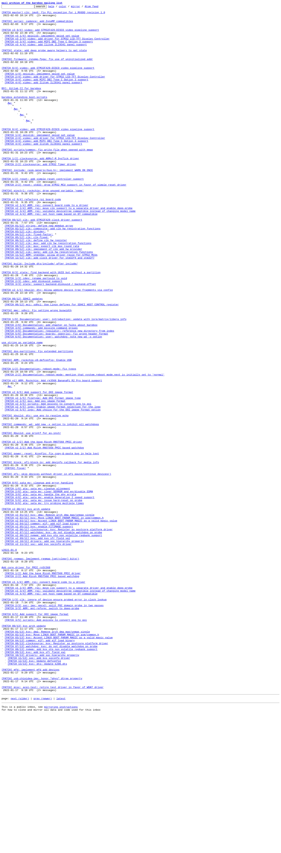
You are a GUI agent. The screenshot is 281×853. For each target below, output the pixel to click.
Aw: (10, 122)
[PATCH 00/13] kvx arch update (24, 750)
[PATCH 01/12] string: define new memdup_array (39, 270)
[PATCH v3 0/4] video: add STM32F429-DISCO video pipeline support (50, 35)
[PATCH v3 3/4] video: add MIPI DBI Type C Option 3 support (49, 49)
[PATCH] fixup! (15, 561)
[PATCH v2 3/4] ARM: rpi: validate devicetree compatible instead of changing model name (70, 252)
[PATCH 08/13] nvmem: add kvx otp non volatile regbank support (51, 778)
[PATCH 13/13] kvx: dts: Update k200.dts (37, 795)
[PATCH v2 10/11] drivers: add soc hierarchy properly (44, 648)
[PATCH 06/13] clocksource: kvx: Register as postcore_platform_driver (56, 771)
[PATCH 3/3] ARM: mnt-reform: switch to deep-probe (42, 729)
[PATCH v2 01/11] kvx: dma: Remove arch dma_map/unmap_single (49, 617)
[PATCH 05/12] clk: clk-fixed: (27, 284)
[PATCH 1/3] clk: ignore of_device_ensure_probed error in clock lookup (54, 718)
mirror (81, 7)
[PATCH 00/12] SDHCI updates (22, 357)
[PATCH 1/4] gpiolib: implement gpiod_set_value (40, 87)
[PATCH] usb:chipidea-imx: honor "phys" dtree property (42, 813)
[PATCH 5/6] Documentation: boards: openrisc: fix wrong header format (56, 399)
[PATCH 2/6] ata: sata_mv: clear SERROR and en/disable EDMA (49, 589)
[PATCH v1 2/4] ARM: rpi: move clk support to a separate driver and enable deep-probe (68, 704)
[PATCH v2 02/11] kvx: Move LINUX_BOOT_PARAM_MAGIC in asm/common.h (54, 620)
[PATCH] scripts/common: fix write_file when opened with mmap (47, 179)
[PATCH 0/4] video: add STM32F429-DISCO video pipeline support (48, 80)
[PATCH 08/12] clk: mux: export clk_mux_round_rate (42, 294)
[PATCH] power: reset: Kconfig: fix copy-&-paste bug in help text (50, 543)
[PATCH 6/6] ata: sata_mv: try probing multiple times (44, 603)
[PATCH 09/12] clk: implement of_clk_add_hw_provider (43, 298)
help (57, 7)
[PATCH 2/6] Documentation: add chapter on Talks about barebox (51, 389)
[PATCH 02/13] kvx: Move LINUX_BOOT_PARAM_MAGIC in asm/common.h (52, 760)
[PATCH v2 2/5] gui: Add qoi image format (35, 480)
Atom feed (97, 7)
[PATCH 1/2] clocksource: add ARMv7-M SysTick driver (40, 189)
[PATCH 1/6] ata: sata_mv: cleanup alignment (37, 585)
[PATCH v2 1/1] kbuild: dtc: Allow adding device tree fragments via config (57, 347)
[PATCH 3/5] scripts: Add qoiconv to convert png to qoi (46, 743)
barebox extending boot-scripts (24, 115)
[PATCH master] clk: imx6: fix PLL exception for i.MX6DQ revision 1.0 (53, 14)
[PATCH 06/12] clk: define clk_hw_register (36, 287)
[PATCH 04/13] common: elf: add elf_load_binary (40, 767)
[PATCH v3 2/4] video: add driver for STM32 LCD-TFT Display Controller (57, 45)
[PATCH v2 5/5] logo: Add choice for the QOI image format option (52, 491)
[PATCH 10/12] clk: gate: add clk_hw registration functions (49, 301)
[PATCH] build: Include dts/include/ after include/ (40, 315)
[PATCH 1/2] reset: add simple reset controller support (43, 214)
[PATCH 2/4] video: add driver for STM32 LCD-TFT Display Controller (55, 91)
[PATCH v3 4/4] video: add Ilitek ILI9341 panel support (46, 52)
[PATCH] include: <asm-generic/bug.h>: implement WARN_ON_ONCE (47, 203)
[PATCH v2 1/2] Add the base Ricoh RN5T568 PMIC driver (42, 529)
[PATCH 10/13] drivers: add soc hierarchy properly (42, 785)
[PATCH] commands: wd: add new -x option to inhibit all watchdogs (50, 508)
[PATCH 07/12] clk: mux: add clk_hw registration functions (48, 291)
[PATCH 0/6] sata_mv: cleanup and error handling (37, 578)
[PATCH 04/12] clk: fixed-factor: (29, 280)
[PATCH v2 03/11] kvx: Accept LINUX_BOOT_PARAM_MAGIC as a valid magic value (61, 624)
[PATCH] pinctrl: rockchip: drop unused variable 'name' (43, 228)
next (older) (20, 836)
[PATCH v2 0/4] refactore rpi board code (31, 238)
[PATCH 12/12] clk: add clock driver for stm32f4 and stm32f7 (49, 308)
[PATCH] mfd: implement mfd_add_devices (30, 803)
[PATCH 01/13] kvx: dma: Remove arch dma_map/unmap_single (47, 757)
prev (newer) (43, 836)
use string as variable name (22, 410)
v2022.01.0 (9, 659)
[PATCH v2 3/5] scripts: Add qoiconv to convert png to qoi (48, 484)
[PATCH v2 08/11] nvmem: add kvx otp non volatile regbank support (53, 641)
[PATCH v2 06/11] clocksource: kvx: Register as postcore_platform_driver (59, 634)
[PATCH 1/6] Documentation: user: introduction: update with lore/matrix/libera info (64, 382)
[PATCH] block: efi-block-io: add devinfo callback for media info (50, 554)
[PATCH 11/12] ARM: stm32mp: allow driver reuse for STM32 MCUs (51, 305)
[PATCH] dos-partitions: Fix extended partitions (37, 420)
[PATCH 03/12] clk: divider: (25, 277)
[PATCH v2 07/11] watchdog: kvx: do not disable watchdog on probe (53, 638)
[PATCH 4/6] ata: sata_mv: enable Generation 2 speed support (49, 596)
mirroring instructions (61, 845)
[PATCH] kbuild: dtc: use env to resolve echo (35, 498)
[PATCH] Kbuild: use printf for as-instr (31, 519)
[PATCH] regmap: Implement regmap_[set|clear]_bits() (40, 669)
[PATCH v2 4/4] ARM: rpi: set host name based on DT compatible (51, 256)
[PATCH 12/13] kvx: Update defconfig (34, 792)
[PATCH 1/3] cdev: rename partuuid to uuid (36, 333)
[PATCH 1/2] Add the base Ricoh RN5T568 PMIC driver (43, 687)
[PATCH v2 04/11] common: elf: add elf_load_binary (42, 627)
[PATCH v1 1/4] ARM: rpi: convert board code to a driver (43, 697)
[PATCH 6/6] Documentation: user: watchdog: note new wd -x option (53, 403)
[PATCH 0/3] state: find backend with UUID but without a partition (51, 326)
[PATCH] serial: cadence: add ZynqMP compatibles (37, 24)
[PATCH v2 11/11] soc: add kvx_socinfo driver (38, 652)
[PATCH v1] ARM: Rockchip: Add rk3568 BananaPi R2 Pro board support (52, 455)
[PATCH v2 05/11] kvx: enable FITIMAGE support (39, 631)
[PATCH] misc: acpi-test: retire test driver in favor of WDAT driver (53, 824)
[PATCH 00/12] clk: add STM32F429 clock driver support (42, 263)
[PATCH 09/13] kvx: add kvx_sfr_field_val (35, 781)
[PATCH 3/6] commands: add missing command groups (41, 392)
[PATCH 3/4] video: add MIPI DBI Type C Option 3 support (46, 94)
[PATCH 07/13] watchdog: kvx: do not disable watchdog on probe (51, 774)
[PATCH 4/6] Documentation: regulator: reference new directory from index (59, 396)
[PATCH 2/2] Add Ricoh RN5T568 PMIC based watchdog (42, 690)
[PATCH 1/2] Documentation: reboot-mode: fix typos (39, 441)
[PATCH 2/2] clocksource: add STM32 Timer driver (40, 196)
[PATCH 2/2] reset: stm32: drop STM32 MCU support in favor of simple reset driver (65, 221)
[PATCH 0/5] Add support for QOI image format (35, 736)
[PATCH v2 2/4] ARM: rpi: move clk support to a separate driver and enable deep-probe (68, 249)
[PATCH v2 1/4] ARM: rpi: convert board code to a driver (46, 245)
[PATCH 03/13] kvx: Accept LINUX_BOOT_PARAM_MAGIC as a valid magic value (59, 764)
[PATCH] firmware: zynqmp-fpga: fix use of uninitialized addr (47, 70)
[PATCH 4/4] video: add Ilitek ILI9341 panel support (43, 98)
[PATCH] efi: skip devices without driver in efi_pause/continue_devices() (56, 568)
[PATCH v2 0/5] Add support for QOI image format (37, 469)
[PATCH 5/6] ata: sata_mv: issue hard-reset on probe (43, 599)
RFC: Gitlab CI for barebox (21, 105)
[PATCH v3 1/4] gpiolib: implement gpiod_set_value (42, 42)
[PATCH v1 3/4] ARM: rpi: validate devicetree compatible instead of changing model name (70, 708)
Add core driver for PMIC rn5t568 (26, 680)
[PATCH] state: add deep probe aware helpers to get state (44, 59)
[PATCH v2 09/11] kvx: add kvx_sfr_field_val (37, 645)
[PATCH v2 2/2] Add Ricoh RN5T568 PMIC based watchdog (44, 536)
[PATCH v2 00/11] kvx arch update (26, 610)
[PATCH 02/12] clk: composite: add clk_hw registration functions (52, 273)
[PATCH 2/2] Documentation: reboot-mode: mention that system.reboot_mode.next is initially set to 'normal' (85, 448)
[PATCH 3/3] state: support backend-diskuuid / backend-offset (50, 340)
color (68, 7)
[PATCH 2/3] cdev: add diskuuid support (33, 336)
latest (61, 836)
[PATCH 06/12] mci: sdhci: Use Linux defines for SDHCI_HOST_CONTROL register (62, 364)
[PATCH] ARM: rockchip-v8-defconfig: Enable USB (37, 431)
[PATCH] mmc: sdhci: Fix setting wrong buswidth (37, 371)
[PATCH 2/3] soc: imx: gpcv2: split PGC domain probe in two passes (54, 725)
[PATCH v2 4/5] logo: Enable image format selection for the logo (52, 487)
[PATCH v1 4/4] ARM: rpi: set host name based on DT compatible (51, 711)
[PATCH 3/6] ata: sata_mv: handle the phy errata (40, 592)
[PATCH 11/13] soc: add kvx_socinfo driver (39, 788)
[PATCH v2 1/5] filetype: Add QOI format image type (43, 476)
